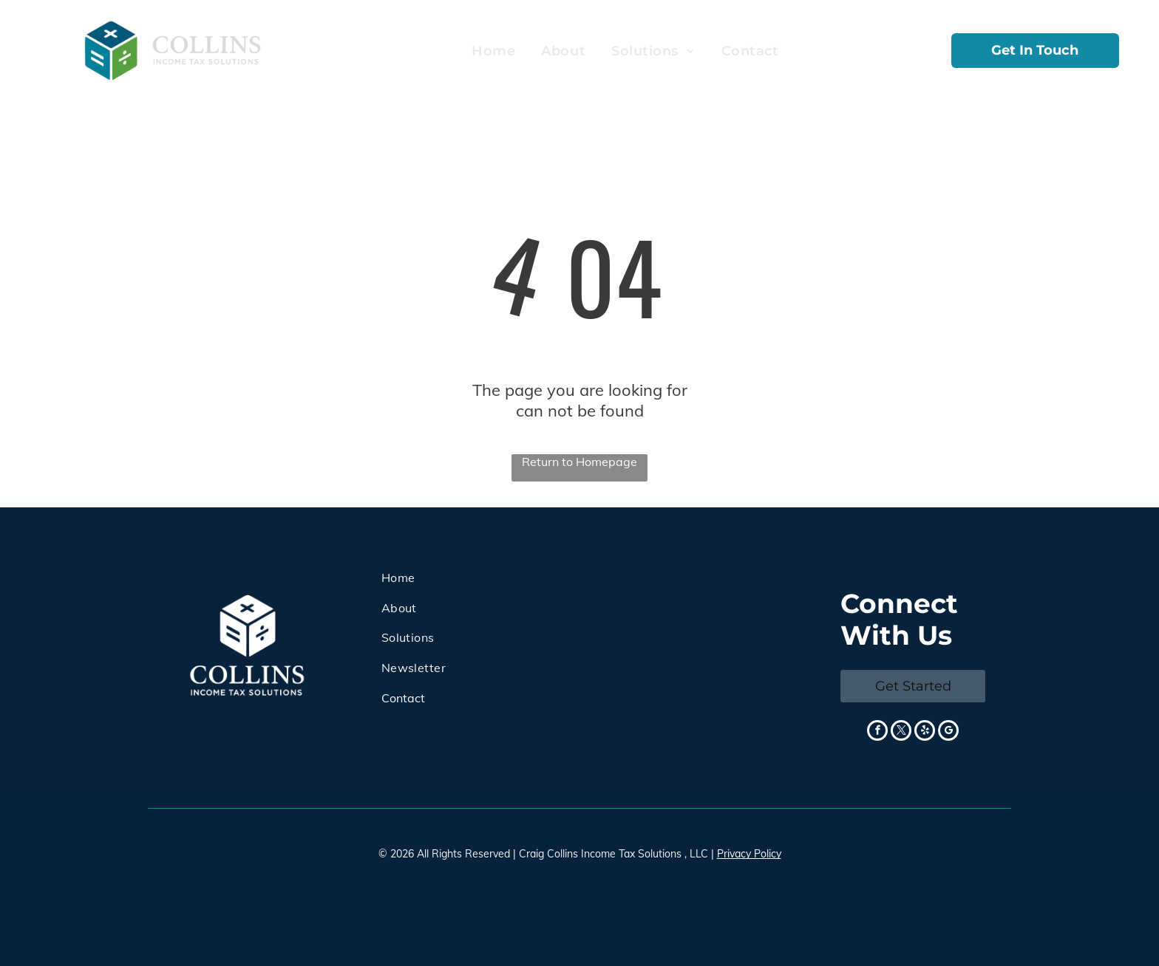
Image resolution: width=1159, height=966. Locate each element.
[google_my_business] (948, 732)
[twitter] (901, 732)
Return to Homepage (579, 461)
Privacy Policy (749, 853)
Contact (403, 698)
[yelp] (924, 732)
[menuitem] (491, 51)
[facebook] (877, 732)
